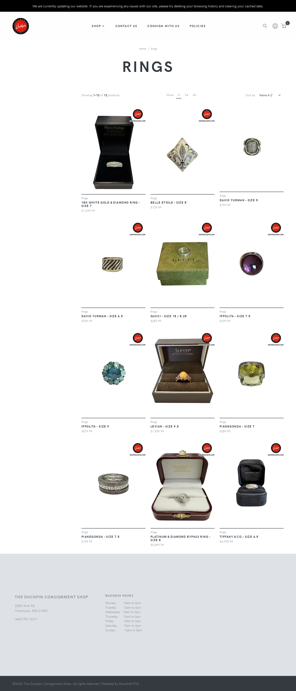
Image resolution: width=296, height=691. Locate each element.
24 (186, 95)
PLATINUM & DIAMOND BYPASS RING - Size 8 (180, 538)
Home (142, 48)
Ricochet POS (129, 683)
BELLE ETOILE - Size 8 (169, 202)
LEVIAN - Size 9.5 (165, 426)
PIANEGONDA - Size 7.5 (100, 536)
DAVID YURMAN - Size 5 (239, 200)
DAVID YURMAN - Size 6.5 (102, 316)
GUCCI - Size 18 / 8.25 (169, 316)
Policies (198, 26)
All (194, 95)
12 (178, 95)
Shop (96, 26)
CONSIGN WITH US (164, 26)
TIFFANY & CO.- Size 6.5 (239, 536)
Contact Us (126, 26)
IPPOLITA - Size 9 (95, 426)
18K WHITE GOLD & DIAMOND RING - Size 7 (110, 204)
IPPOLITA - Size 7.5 (235, 316)
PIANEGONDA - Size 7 (237, 426)
